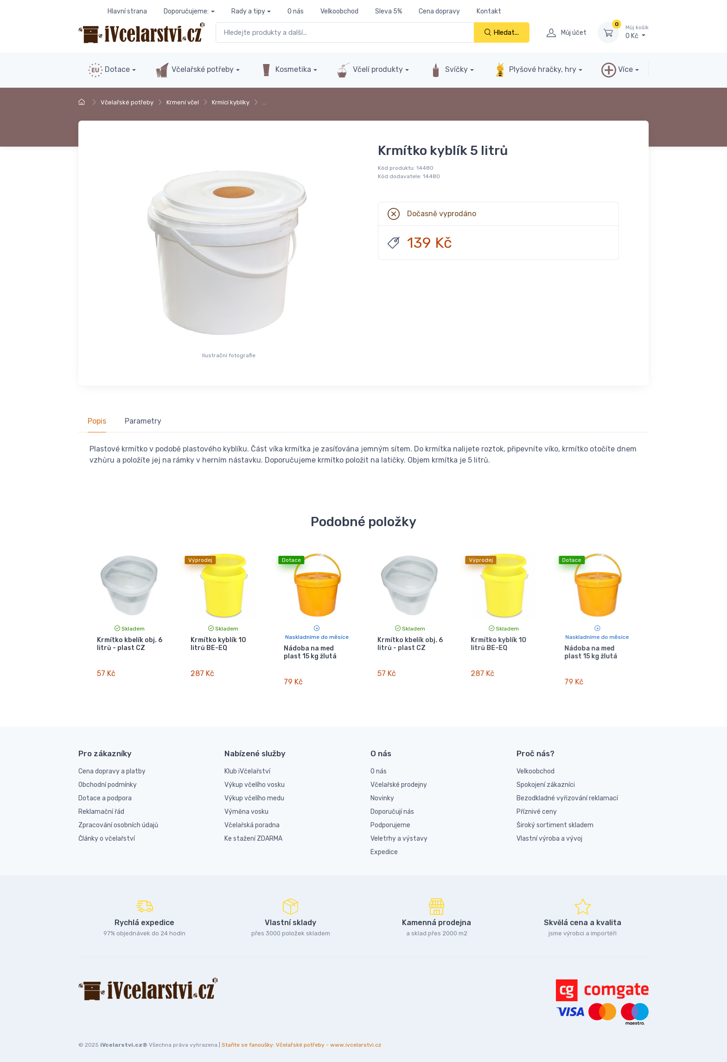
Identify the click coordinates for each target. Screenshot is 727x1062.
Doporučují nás (392, 806)
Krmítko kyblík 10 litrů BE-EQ (218, 644)
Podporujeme (390, 820)
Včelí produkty (369, 70)
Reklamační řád (101, 806)
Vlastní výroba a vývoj (549, 833)
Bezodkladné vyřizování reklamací (567, 793)
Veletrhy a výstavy (398, 833)
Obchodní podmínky (107, 779)
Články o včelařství (106, 833)
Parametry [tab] (143, 421)
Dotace (109, 70)
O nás (295, 11)
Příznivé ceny (537, 806)
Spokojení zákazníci (546, 779)
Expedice (384, 846)
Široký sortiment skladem (555, 820)
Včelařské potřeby (194, 70)
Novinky (382, 793)
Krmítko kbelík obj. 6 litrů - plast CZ (129, 644)
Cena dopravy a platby (112, 766)
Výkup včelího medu (254, 793)
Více (617, 70)
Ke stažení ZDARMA (253, 833)
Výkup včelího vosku (254, 779)
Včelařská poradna (252, 820)
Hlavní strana (127, 11)
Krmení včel (182, 102)
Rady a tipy (248, 11)
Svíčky (448, 70)
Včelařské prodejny (398, 779)
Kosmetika (285, 70)
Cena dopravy (439, 11)
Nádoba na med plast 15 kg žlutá (310, 652)
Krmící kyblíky (230, 102)
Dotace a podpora (105, 793)
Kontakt (489, 11)
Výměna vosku (246, 806)
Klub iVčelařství (247, 766)
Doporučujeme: (186, 11)
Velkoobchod (339, 11)
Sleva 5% (388, 11)
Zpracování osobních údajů (118, 820)
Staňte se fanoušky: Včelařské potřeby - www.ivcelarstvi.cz (301, 1039)
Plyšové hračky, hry (534, 70)
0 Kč (637, 32)
